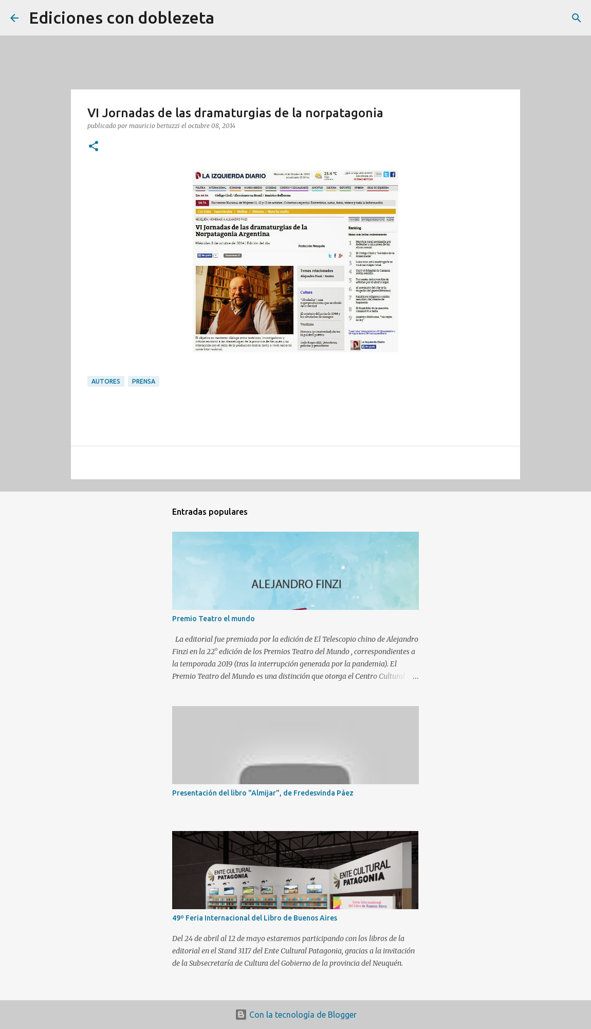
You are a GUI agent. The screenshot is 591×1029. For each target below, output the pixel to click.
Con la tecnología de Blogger (296, 1014)
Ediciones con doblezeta (121, 17)
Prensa (143, 381)
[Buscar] (229, 18)
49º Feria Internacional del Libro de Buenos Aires (254, 918)
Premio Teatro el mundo (213, 619)
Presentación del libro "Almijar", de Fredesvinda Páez (263, 793)
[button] (93, 147)
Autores (105, 381)
